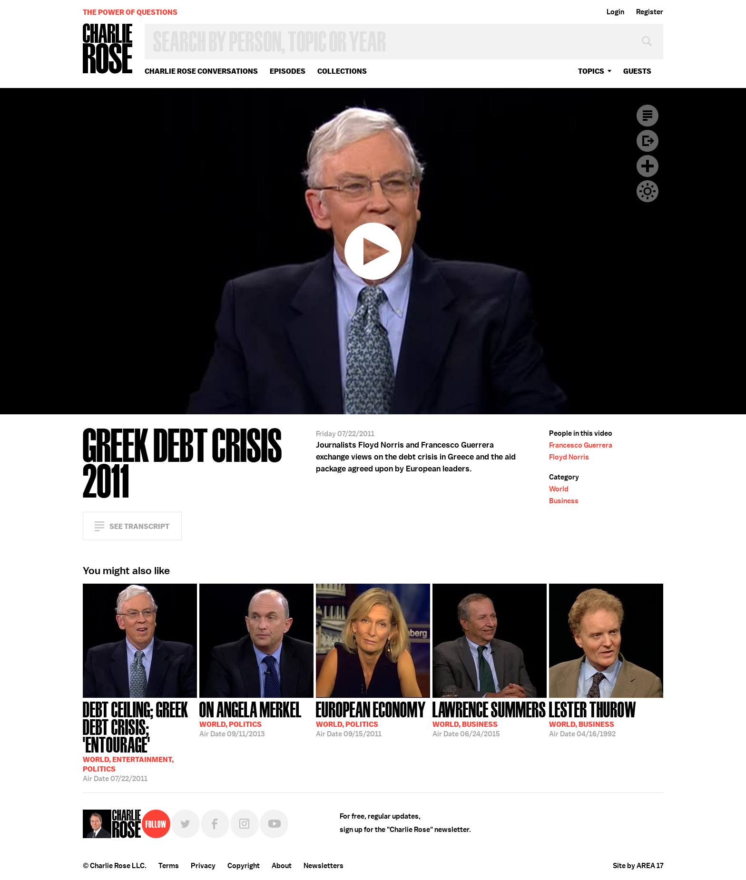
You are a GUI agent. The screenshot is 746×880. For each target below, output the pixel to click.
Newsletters (324, 865)
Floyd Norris (569, 457)
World (559, 489)
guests (637, 71)
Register (649, 12)
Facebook (215, 824)
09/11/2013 (250, 718)
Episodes (287, 71)
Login (615, 12)
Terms (168, 865)
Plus (647, 166)
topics (591, 71)
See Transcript (139, 526)
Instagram (244, 824)
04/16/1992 (592, 718)
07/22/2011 (140, 740)
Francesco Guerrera (580, 445)
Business (564, 501)
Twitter (185, 824)
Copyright (243, 865)
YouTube (274, 824)
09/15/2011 (371, 718)
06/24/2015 (489, 718)
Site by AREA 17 (638, 865)
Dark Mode (647, 191)
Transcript (647, 116)
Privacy (203, 865)
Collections (342, 71)
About (282, 865)
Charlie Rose (108, 49)
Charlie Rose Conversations (201, 71)
